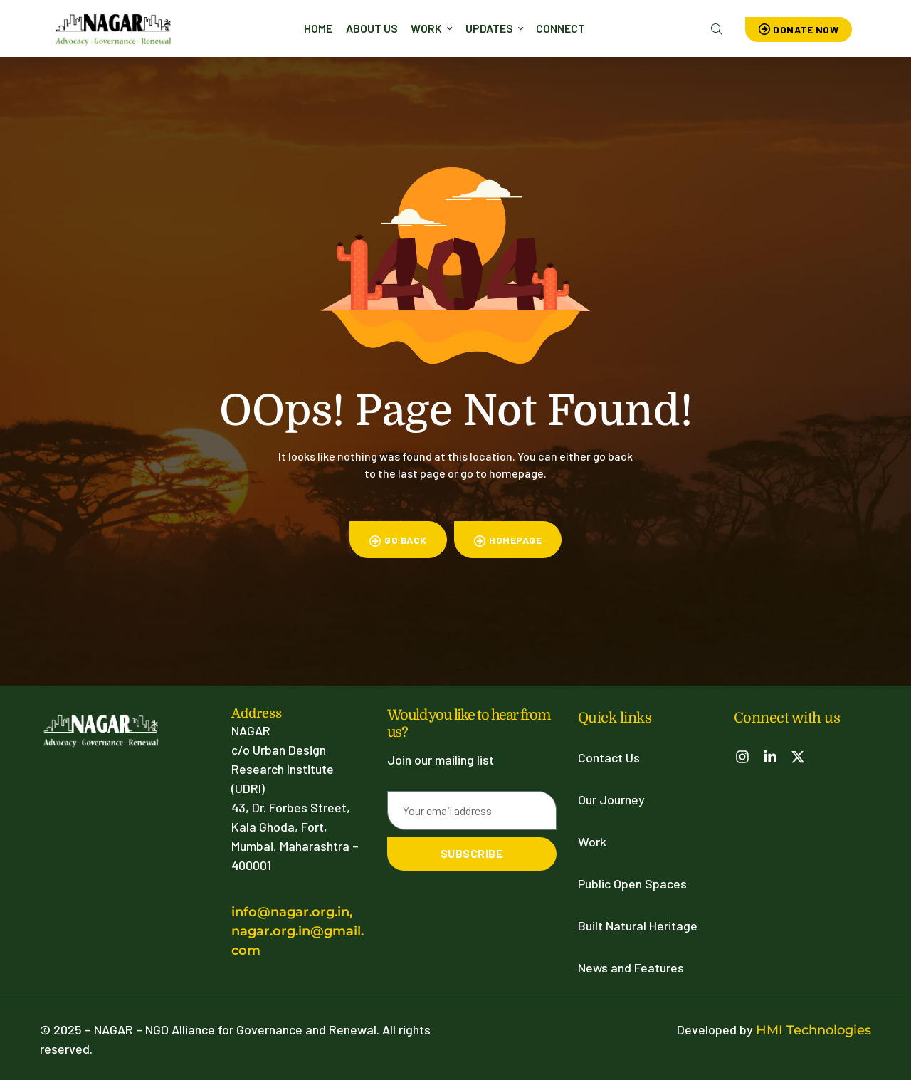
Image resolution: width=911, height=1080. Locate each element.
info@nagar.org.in (290, 912)
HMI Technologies (813, 1030)
